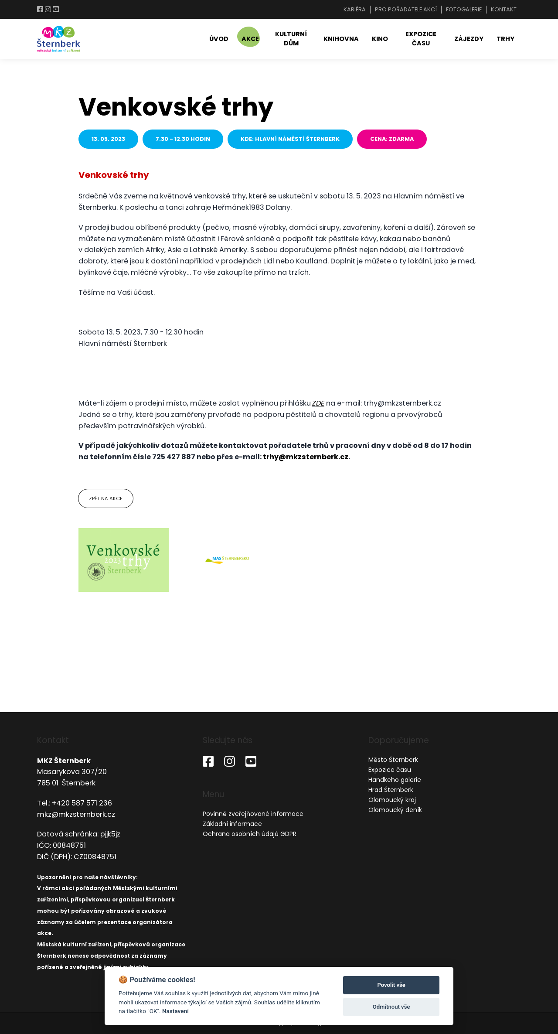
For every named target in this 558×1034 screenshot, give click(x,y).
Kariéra (355, 9)
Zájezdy (468, 38)
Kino (380, 38)
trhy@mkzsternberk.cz (305, 457)
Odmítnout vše (391, 1006)
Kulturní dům (291, 39)
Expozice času (420, 39)
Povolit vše (391, 985)
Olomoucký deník (395, 809)
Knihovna (341, 38)
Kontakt (504, 9)
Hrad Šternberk (390, 789)
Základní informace (232, 823)
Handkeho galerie (394, 779)
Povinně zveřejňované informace (253, 813)
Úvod (218, 38)
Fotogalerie (464, 9)
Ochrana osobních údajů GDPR (249, 833)
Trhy (505, 38)
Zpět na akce (105, 498)
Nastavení (175, 1010)
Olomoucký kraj (392, 799)
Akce (250, 38)
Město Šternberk (393, 759)
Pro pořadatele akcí (406, 9)
